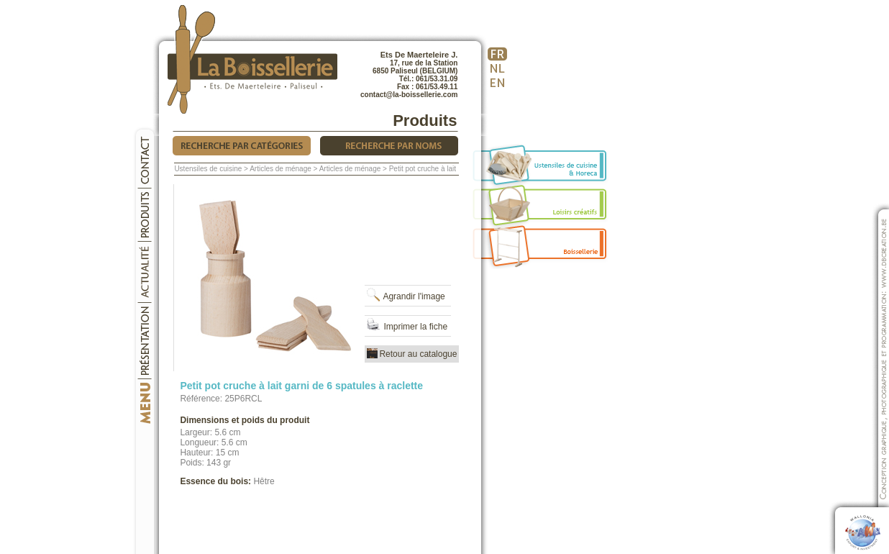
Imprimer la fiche (406, 327)
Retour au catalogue (412, 354)
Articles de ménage (280, 169)
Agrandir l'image (404, 296)
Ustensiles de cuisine (208, 169)
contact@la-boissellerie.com (408, 95)
